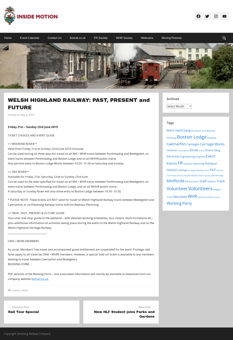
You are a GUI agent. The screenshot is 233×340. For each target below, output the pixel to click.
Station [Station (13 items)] (211, 181)
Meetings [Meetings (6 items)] (219, 175)
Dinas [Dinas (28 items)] (194, 150)
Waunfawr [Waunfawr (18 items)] (180, 197)
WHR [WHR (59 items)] (192, 196)
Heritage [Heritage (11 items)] (182, 170)
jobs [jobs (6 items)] (184, 175)
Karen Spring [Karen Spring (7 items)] (204, 175)
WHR (25, 290)
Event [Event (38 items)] (210, 156)
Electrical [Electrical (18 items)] (173, 156)
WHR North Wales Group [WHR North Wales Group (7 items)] (209, 197)
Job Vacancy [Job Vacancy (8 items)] (192, 175)
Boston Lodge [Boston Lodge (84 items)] (192, 137)
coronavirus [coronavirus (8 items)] (183, 150)
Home (8, 37)
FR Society (101, 37)
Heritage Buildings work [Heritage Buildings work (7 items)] (198, 170)
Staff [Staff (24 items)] (203, 181)
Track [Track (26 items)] (220, 181)
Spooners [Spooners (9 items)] (194, 181)
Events (16, 290)
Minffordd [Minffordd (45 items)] (175, 180)
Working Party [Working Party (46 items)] (179, 203)
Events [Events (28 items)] (172, 163)
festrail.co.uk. (40, 279)
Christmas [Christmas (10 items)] (172, 150)
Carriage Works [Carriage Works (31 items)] (212, 144)
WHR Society (124, 37)
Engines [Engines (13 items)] (200, 156)
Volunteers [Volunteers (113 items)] (200, 188)
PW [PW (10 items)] (186, 181)
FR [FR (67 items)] (180, 163)
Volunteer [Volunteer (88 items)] (177, 188)
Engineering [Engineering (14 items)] (187, 156)
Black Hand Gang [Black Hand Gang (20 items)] (179, 130)
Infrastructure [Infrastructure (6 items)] (176, 175)
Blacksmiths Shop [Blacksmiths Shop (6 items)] (198, 131)
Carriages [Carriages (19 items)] (192, 144)
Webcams (147, 37)
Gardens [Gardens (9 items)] (187, 163)
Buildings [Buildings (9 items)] (211, 137)
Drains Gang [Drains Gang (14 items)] (212, 150)
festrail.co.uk (77, 37)
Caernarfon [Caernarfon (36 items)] (176, 144)
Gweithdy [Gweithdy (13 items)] (198, 163)
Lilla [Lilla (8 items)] (213, 175)
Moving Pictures (172, 37)
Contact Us (54, 37)
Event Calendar (29, 37)
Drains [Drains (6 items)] (201, 150)
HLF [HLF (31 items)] (213, 169)
